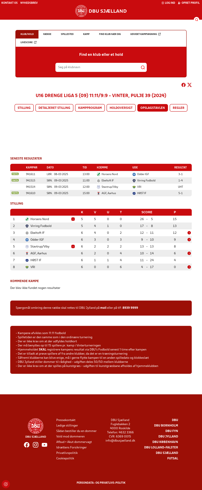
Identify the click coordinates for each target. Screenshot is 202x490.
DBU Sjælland (167, 452)
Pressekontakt (65, 419)
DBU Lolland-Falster (161, 447)
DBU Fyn (171, 430)
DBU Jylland (168, 436)
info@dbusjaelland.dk (120, 440)
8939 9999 (130, 307)
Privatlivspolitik (67, 452)
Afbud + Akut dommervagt (74, 441)
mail (103, 307)
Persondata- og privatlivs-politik (101, 482)
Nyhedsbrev (29, 3)
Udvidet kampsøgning (145, 34)
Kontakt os (9, 3)
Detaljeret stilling (54, 108)
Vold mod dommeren (70, 436)
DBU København (165, 441)
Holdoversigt (121, 108)
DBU (175, 419)
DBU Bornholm (166, 425)
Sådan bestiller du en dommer (76, 430)
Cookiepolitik (65, 458)
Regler (178, 108)
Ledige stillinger (67, 425)
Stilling (24, 108)
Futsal (172, 458)
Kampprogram (90, 108)
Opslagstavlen (152, 108)
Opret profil (189, 2)
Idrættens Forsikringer (71, 447)
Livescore (28, 42)
